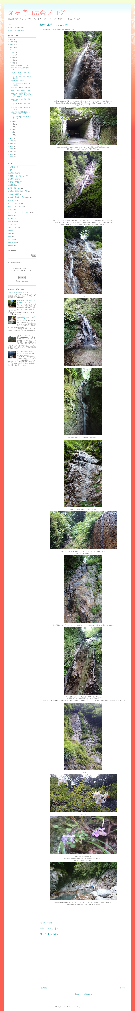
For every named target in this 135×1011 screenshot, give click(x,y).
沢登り (10, 239)
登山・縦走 (11, 242)
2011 (12, 151)
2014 (12, 143)
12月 (13, 49)
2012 (12, 149)
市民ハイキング (13, 227)
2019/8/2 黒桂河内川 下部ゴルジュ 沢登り (26, 318)
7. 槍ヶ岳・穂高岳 (13, 194)
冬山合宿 (10, 245)
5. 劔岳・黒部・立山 (14, 188)
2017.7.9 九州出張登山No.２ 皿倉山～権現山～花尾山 (21, 112)
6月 (13, 121)
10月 (13, 55)
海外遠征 (10, 218)
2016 (12, 138)
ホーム (83, 988)
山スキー (10, 224)
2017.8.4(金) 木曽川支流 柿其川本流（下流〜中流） (26, 301)
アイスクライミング (14, 203)
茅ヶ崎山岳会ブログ (36, 12)
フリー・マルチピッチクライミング (19, 212)
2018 (12, 44)
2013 (12, 146)
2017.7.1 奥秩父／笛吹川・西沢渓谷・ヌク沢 (21, 117)
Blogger (79, 1007)
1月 (13, 134)
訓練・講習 (11, 221)
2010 (12, 154)
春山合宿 (10, 230)
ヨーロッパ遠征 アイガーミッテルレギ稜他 (21, 73)
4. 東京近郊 (11, 185)
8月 (13, 60)
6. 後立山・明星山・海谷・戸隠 (17, 191)
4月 (13, 126)
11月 (13, 52)
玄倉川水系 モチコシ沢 (18, 81)
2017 (12, 47)
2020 (12, 39)
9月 (13, 57)
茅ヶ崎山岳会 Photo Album (16, 30)
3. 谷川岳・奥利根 (13, 182)
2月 (13, 132)
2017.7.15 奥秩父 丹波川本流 (20, 88)
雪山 (9, 233)
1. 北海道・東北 (13, 173)
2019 (12, 42)
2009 (12, 157)
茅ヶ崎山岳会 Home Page (16, 27)
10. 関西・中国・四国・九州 (16, 176)
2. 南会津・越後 (13, 179)
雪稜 (9, 236)
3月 (13, 129)
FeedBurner (24, 281)
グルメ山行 (11, 209)
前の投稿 (122, 988)
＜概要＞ (10, 170)
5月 (13, 124)
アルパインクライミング (15, 206)
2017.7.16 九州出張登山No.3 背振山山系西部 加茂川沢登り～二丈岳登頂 (21, 94)
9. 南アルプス (12, 200)
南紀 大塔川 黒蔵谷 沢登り (21, 90)
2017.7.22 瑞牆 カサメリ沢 (19, 65)
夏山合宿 (10, 215)
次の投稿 (44, 988)
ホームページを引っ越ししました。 (19, 292)
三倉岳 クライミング (23, 335)
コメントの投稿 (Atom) (85, 994)
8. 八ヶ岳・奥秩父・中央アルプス (18, 197)
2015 (12, 141)
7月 (13, 63)
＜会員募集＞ (12, 167)
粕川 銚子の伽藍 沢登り (25, 351)
